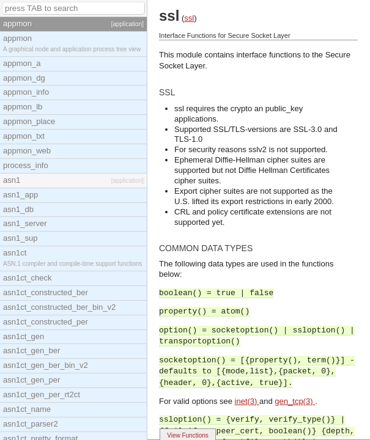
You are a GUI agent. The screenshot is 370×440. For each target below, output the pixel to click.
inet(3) (247, 401)
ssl (189, 18)
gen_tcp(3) (295, 401)
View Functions (188, 435)
